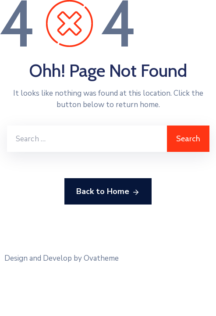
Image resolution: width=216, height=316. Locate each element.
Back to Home (108, 192)
